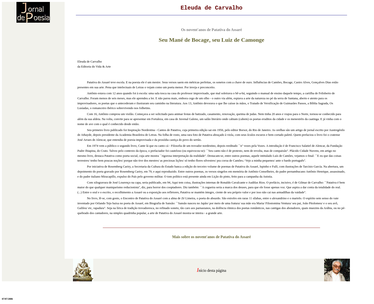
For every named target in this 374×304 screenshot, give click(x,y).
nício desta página (212, 270)
